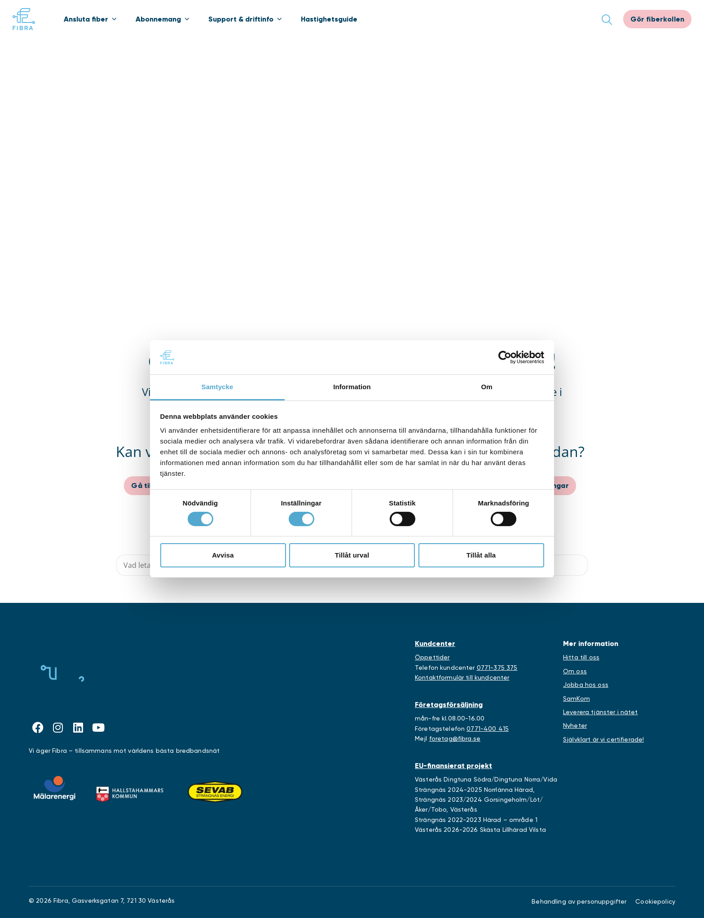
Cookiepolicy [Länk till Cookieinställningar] (655, 901)
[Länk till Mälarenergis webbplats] (54, 788)
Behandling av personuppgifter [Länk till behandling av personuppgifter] (579, 901)
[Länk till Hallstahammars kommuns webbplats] (130, 792)
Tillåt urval (352, 555)
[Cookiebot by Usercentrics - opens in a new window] (505, 357)
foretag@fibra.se (454, 738)
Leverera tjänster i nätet (600, 712)
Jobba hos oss (585, 684)
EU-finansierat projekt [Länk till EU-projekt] (453, 765)
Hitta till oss (581, 657)
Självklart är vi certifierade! (603, 739)
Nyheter (575, 725)
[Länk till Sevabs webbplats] (215, 792)
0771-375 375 (497, 667)
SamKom (576, 698)
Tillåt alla (481, 555)
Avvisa (223, 555)
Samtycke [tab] (217, 387)
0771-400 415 (487, 728)
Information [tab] (352, 387)
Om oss (575, 671)
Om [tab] (486, 387)
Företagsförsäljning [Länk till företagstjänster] (449, 704)
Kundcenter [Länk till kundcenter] (435, 643)
